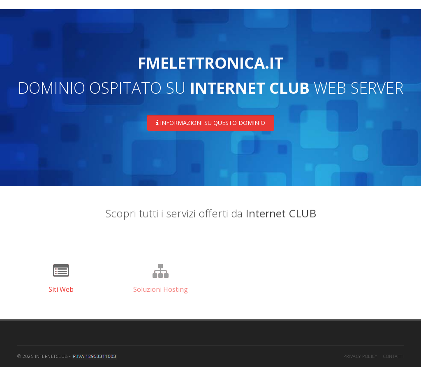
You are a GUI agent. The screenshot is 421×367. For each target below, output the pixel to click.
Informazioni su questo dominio (210, 123)
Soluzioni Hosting (160, 289)
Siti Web (61, 289)
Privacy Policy (360, 356)
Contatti (393, 356)
